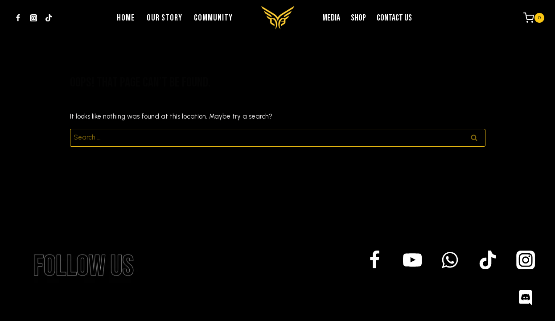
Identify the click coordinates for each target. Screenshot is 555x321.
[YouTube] (413, 260)
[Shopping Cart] (533, 17)
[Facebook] (18, 18)
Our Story (164, 17)
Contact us (394, 17)
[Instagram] (33, 18)
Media (331, 17)
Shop (358, 17)
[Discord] (525, 298)
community (213, 17)
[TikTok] (48, 18)
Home (126, 17)
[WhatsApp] (450, 260)
